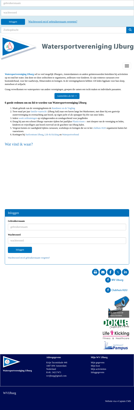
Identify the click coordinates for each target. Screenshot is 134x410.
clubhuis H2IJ (99, 128)
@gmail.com (56, 375)
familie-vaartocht (39, 111)
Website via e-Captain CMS (118, 401)
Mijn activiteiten (98, 369)
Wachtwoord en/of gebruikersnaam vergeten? (52, 21)
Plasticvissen (79, 121)
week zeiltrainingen (28, 118)
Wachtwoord (14, 234)
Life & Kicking (52, 134)
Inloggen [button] (20, 249)
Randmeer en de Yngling (63, 108)
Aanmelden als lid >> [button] (67, 96)
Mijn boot (95, 365)
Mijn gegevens (98, 362)
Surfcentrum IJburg (34, 134)
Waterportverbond (70, 134)
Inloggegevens (97, 372)
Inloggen (13, 21)
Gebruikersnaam (16, 221)
